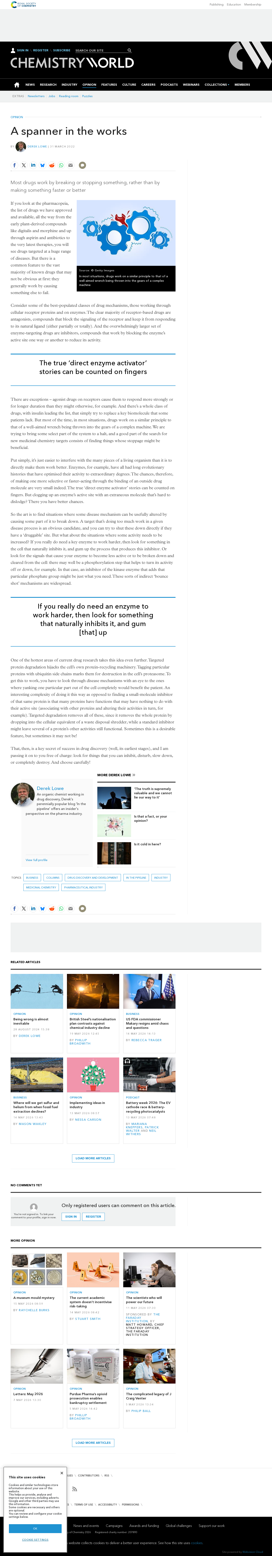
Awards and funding (144, 1526)
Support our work (212, 1526)
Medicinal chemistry (41, 887)
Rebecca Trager (147, 1040)
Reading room (68, 96)
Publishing (217, 4)
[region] (35, 1510)
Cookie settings (35, 1539)
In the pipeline (136, 877)
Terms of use (83, 1504)
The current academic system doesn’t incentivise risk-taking (91, 1302)
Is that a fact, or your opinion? (150, 818)
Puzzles (87, 96)
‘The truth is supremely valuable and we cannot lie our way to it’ (153, 793)
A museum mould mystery (33, 1298)
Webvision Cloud (252, 1551)
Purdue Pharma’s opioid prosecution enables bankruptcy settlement (88, 1398)
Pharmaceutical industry (83, 887)
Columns (53, 877)
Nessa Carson (88, 1120)
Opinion (17, 117)
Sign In (22, 50)
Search (129, 50)
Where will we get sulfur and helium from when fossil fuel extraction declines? (36, 1107)
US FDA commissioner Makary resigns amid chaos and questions (147, 1023)
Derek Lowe (37, 146)
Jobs (51, 96)
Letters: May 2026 (28, 1394)
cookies (197, 1543)
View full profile (36, 860)
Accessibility (107, 1504)
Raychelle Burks (34, 1310)
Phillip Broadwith (80, 1041)
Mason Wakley (33, 1124)
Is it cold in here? (147, 844)
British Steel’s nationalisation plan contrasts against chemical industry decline (93, 1023)
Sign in (71, 1216)
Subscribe (61, 50)
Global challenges (179, 1526)
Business (32, 877)
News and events (86, 1526)
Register (40, 50)
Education (234, 4)
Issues (68, 1475)
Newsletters (36, 96)
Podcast (133, 1097)
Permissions (130, 1504)
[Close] (62, 1473)
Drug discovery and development (93, 877)
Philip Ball (141, 1411)
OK (35, 1528)
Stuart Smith (88, 1319)
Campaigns (114, 1526)
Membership (252, 4)
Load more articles (93, 1158)
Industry (161, 877)
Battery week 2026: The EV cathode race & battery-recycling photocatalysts (148, 1107)
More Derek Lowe (114, 775)
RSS (107, 1475)
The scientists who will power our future (144, 1300)
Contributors (88, 1475)
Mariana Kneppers (136, 1125)
